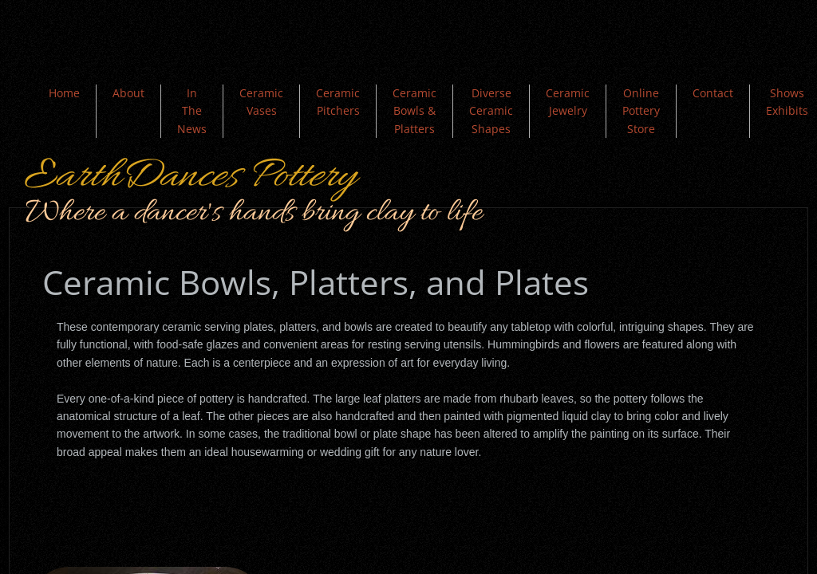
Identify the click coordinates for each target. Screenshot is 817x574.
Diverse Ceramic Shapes (491, 110)
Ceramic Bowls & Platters (414, 110)
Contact (713, 92)
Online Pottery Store (641, 110)
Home (64, 92)
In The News (192, 110)
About (128, 92)
